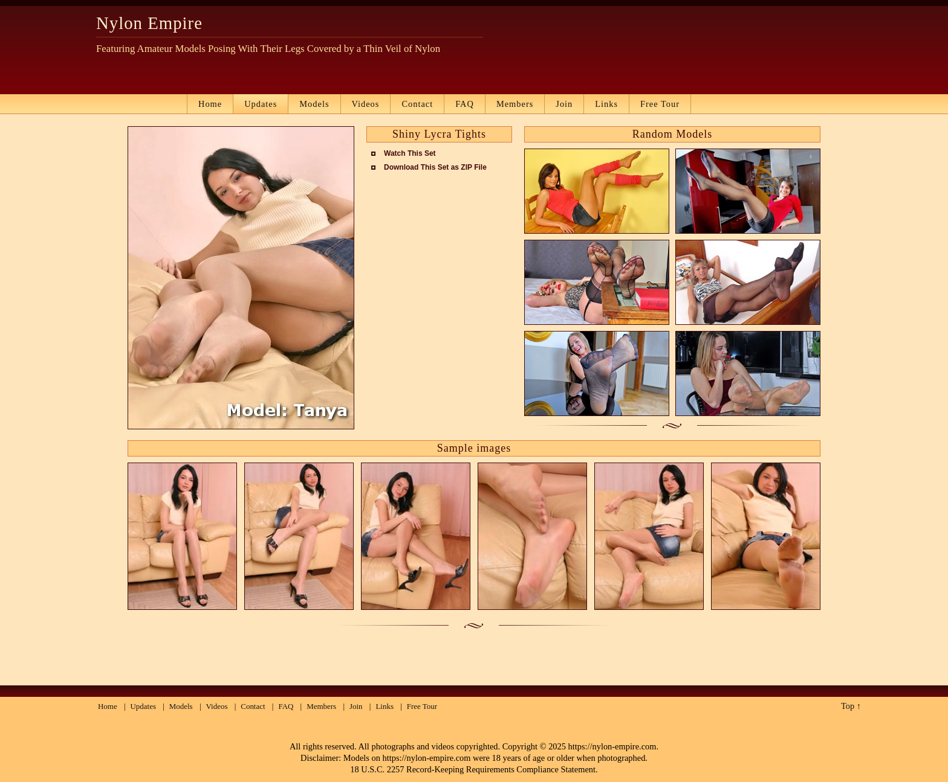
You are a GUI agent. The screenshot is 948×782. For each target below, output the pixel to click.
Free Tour (660, 104)
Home (210, 104)
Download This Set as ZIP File (435, 167)
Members (514, 104)
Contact (417, 104)
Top (847, 706)
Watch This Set (410, 153)
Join (564, 104)
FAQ (464, 104)
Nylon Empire (149, 23)
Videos (366, 104)
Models (314, 104)
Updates (260, 104)
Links (606, 104)
